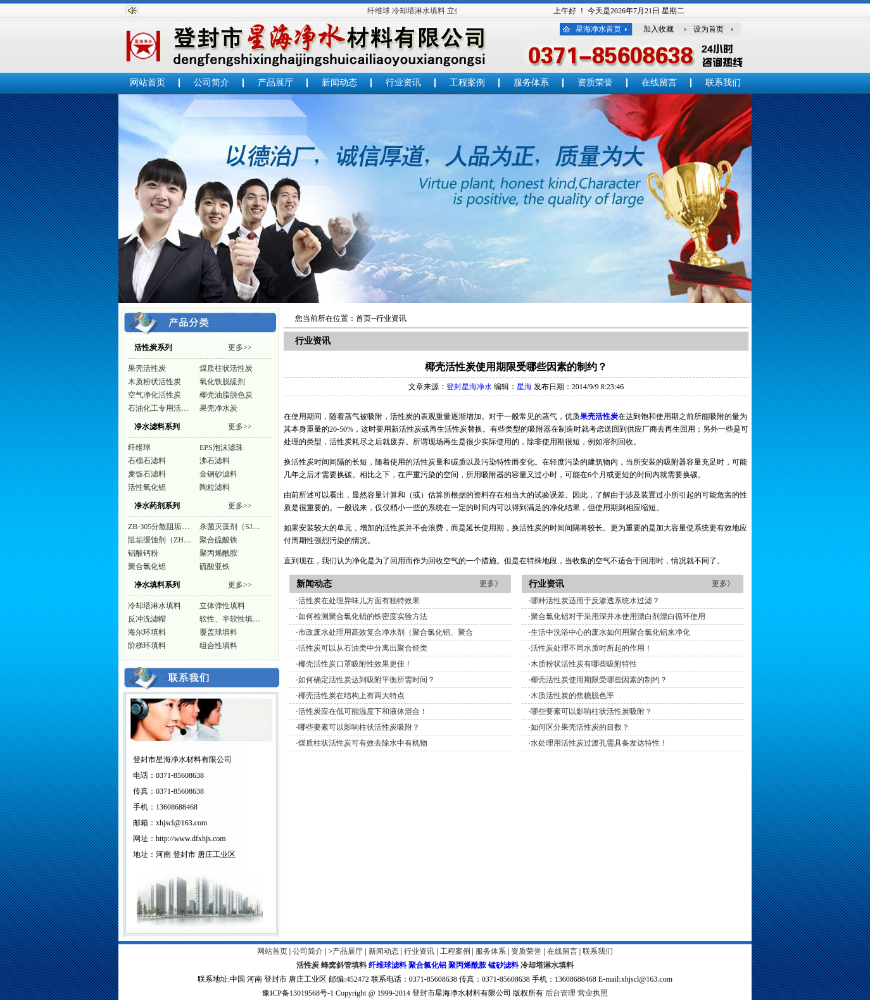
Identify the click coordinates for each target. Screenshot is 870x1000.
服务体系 (531, 82)
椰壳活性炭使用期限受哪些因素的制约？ (599, 679)
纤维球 (381, 10)
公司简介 (211, 82)
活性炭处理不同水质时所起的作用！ (591, 648)
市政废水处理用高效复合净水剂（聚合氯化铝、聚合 (385, 632)
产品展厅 (275, 82)
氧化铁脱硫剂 (222, 381)
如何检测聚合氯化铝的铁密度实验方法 (362, 616)
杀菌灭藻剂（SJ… (229, 526)
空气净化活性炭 (154, 395)
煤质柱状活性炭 (226, 368)
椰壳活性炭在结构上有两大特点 (351, 695)
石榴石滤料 (147, 460)
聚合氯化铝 (147, 566)
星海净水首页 (598, 29)
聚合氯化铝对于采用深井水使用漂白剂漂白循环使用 (618, 616)
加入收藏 (658, 29)
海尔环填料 (147, 632)
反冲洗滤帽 (147, 619)
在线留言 (659, 82)
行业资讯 (403, 82)
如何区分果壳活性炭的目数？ (580, 727)
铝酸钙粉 (143, 553)
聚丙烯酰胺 (218, 553)
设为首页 (708, 29)
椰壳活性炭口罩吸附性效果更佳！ (355, 663)
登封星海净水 (469, 386)
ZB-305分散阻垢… (158, 526)
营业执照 (592, 993)
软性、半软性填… (229, 619)
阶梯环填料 (147, 645)
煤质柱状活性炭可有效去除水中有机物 (362, 743)
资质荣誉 (595, 82)
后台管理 (560, 993)
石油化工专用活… (158, 408)
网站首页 (147, 82)
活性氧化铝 (147, 487)
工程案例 (467, 82)
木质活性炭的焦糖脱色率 (572, 695)
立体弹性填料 (222, 605)
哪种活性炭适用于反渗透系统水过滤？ (595, 600)
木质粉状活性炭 (154, 381)
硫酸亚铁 (214, 566)
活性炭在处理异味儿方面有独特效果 (359, 600)
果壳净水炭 (218, 408)
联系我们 (723, 82)
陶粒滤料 (214, 487)
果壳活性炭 (147, 368)
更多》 (490, 583)
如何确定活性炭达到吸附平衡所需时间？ (366, 679)
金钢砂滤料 (218, 474)
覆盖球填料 (218, 632)
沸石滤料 (214, 460)
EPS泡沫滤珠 (221, 447)
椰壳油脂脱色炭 (226, 395)
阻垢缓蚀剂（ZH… (159, 539)
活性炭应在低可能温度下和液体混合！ (362, 711)
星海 (524, 386)
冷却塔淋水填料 (421, 10)
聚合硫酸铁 (218, 539)
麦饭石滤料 (147, 474)
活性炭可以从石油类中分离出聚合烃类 (362, 648)
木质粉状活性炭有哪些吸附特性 (584, 663)
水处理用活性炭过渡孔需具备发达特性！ (599, 743)
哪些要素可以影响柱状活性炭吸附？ (359, 727)
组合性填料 (218, 645)
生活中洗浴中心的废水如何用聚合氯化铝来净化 (610, 632)
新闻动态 (339, 82)
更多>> (240, 347)
